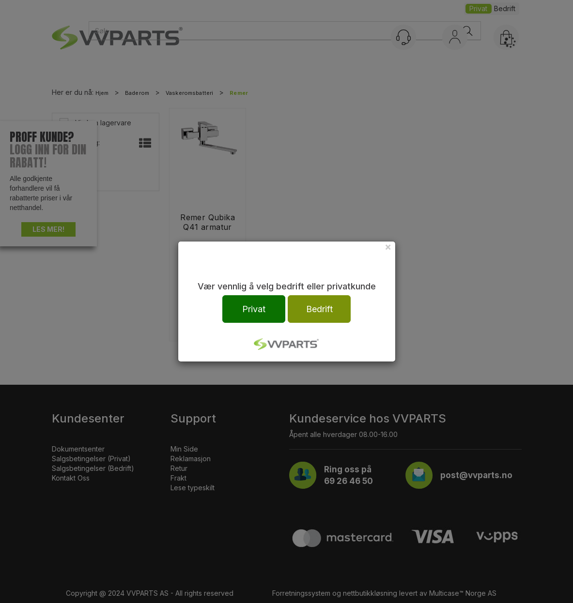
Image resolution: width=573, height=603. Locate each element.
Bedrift (319, 309)
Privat (253, 309)
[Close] (388, 246)
